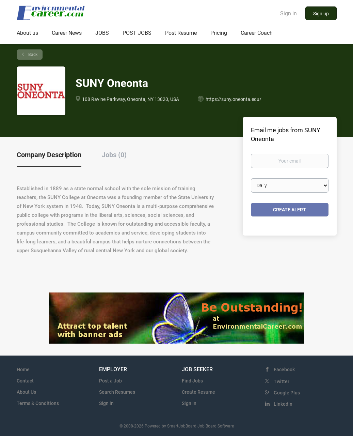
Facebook (284, 369)
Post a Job (110, 381)
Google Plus (287, 392)
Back (32, 54)
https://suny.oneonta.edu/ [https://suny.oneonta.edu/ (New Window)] (233, 99)
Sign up (321, 13)
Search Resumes (117, 392)
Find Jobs (192, 381)
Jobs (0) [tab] (114, 155)
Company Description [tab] (49, 155)
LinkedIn (283, 404)
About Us (26, 392)
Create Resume (198, 392)
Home (23, 369)
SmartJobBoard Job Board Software (200, 426)
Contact (25, 381)
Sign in (288, 13)
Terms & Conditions (38, 403)
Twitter (281, 381)
